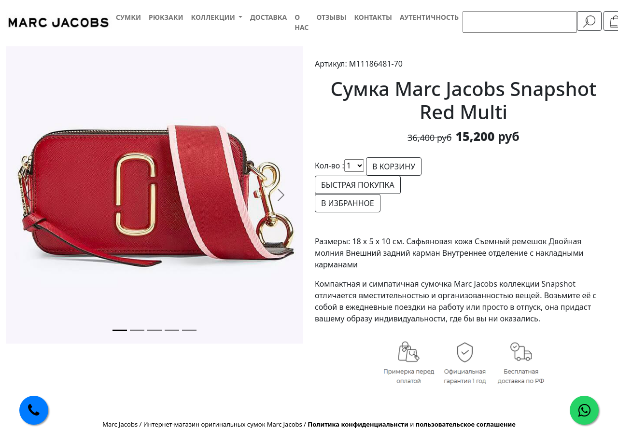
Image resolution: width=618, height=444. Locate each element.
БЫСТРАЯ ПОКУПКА (357, 185)
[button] (216, 17)
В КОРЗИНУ (393, 166)
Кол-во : (329, 165)
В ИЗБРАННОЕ (347, 203)
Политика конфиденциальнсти (358, 424)
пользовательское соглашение (466, 424)
